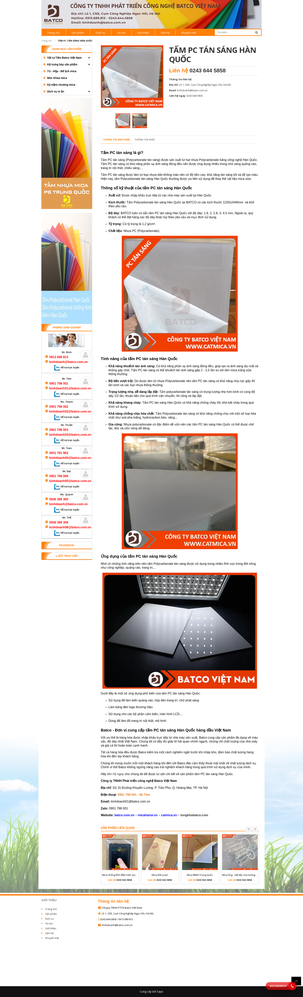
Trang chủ (46, 40)
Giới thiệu (50, 928)
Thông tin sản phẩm (116, 139)
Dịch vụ (49, 918)
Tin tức (49, 923)
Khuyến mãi (52, 938)
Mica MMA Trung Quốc (200, 875)
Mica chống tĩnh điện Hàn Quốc (120, 875)
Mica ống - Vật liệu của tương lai (240, 875)
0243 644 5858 (208, 71)
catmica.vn (169, 815)
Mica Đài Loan (160, 875)
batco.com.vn (124, 815)
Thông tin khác (144, 139)
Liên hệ (49, 933)
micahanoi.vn (147, 815)
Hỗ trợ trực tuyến (66, 367)
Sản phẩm (51, 914)
